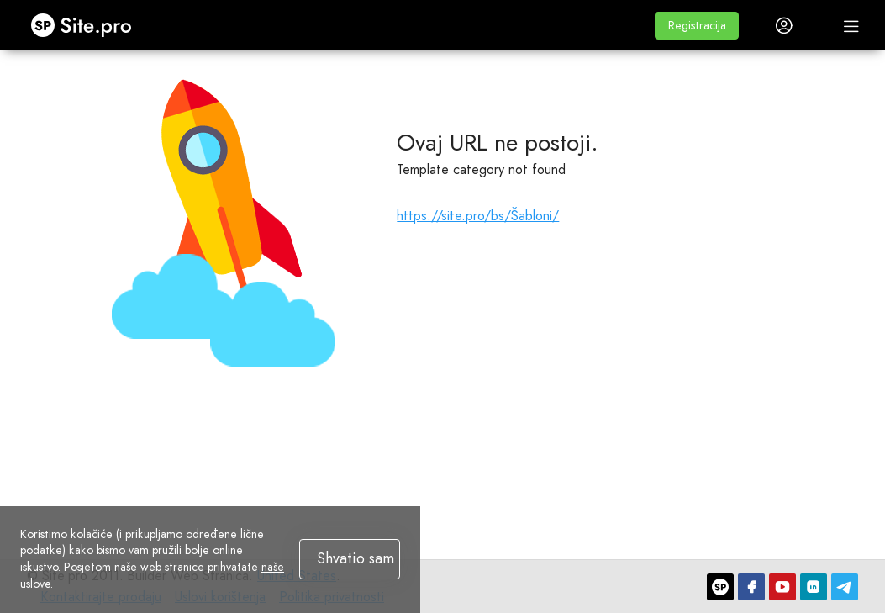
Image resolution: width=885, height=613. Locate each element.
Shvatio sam (355, 558)
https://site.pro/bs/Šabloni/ (478, 215)
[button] (697, 26)
